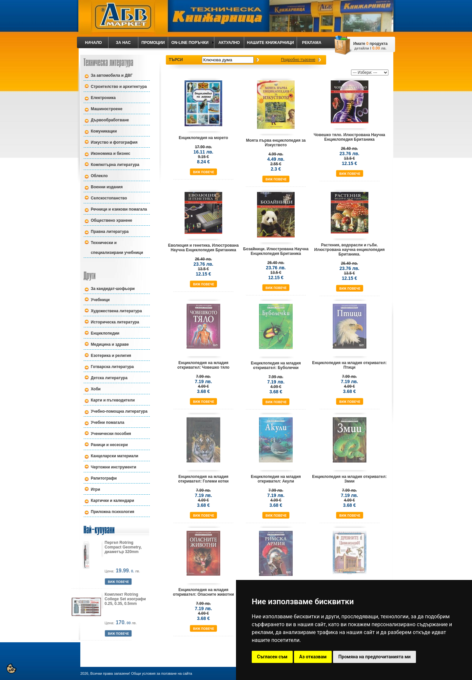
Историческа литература (115, 322)
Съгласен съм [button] (272, 656)
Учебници (100, 300)
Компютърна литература (115, 164)
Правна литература (110, 231)
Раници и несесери (109, 445)
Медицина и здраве (110, 344)
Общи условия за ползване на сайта (161, 673)
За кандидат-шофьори (113, 288)
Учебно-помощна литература (119, 411)
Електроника (103, 97)
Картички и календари (112, 500)
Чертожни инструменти (113, 467)
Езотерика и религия (111, 355)
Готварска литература (112, 366)
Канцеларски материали (114, 456)
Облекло (99, 176)
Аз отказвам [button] (313, 656)
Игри (95, 489)
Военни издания (107, 187)
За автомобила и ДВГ (112, 75)
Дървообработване (110, 120)
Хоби (96, 389)
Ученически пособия (111, 433)
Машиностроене (106, 109)
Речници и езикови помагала (119, 209)
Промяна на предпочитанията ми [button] (374, 656)
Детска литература (109, 378)
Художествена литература (116, 311)
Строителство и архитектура (119, 86)
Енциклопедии (105, 333)
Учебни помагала (107, 422)
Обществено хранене (111, 220)
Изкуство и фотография (114, 142)
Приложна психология (112, 511)
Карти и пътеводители (113, 400)
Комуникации (104, 131)
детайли (361, 48)
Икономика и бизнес (110, 153)
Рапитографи (104, 478)
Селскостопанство (109, 198)
